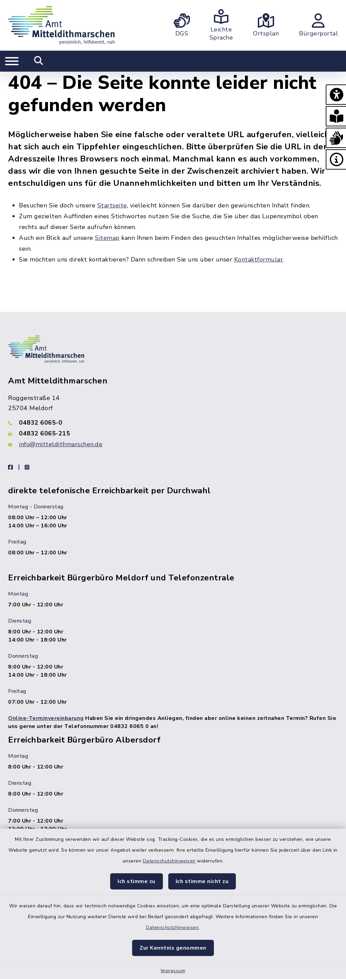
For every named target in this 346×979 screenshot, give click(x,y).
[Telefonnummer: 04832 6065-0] (173, 423)
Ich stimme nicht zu (202, 881)
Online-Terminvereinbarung (46, 718)
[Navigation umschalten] (12, 61)
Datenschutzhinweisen (169, 861)
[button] (336, 94)
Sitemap (107, 238)
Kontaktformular (258, 259)
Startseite (112, 205)
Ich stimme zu (136, 881)
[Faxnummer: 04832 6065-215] (173, 433)
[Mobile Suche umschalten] (38, 61)
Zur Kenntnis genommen (173, 948)
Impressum (173, 971)
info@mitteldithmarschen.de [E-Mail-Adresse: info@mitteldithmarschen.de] (60, 444)
